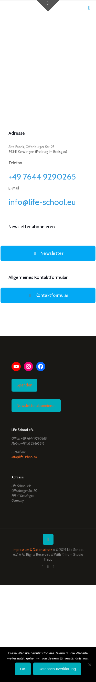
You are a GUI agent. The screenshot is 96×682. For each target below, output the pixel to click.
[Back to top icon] (48, 539)
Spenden (24, 385)
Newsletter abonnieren (36, 405)
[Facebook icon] (43, 566)
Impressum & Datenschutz (32, 550)
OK (23, 669)
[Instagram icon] (53, 566)
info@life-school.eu (42, 202)
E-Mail (13, 188)
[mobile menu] (89, 7)
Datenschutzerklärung (57, 669)
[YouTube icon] (48, 566)
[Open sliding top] (48, 6)
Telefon (15, 163)
